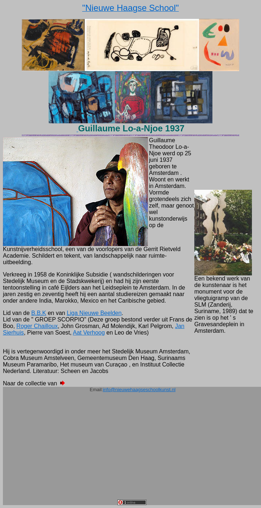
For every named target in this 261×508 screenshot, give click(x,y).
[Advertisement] (132, 449)
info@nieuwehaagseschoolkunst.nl (139, 389)
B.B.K (38, 313)
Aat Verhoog (89, 332)
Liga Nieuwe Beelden (94, 313)
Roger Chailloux (37, 326)
